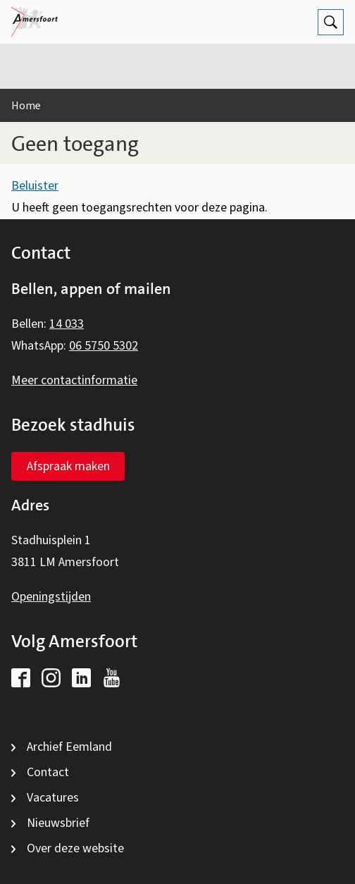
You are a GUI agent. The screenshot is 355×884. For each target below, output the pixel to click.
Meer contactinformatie (74, 380)
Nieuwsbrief (58, 823)
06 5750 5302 (103, 346)
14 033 (66, 324)
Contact (48, 772)
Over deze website (75, 848)
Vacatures (53, 797)
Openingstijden (51, 597)
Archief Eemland (69, 747)
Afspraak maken (68, 466)
